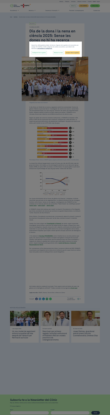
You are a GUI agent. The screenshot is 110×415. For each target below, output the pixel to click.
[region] (55, 49)
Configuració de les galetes (39, 52)
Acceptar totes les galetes (72, 52)
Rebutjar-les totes (58, 52)
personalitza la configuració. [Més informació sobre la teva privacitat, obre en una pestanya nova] (44, 48)
